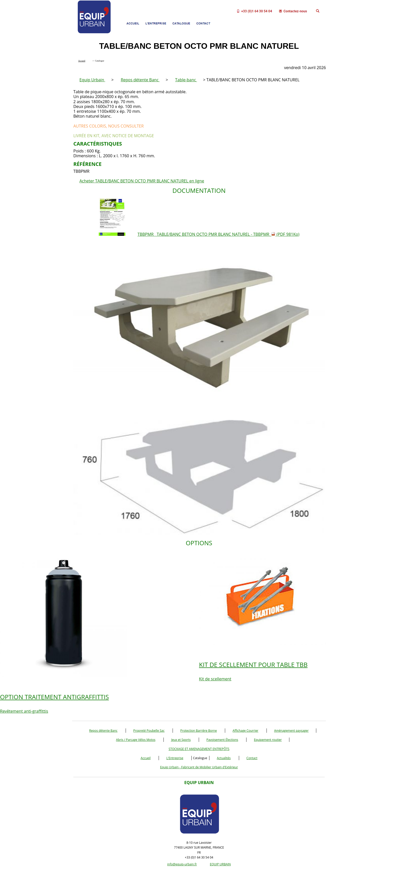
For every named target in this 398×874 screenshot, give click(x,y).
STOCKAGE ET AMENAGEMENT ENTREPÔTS (199, 749)
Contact (251, 758)
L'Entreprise (174, 758)
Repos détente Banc (140, 80)
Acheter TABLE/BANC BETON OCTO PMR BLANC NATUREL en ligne (141, 181)
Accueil (146, 758)
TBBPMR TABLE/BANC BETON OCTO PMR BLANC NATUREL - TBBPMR (219, 234)
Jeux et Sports (181, 740)
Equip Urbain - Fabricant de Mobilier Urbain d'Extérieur (199, 767)
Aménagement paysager (291, 730)
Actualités (223, 758)
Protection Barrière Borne (198, 730)
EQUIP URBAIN (220, 864)
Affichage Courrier (245, 730)
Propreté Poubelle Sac (148, 730)
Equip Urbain (92, 80)
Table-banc (186, 80)
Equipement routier (268, 740)
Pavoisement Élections (222, 740)
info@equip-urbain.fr (182, 864)
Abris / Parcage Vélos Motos (135, 740)
